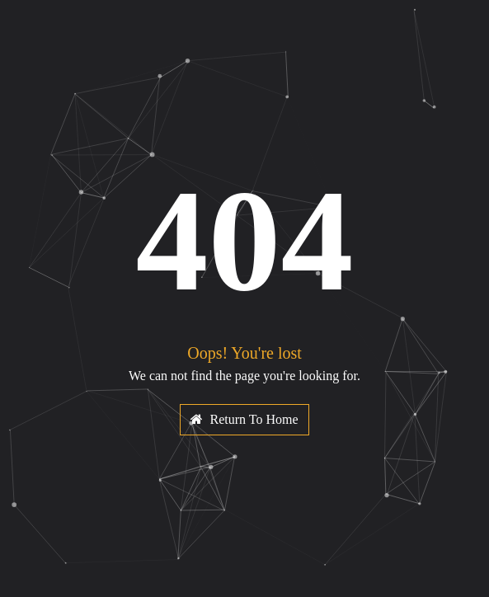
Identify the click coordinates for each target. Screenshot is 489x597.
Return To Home (244, 419)
